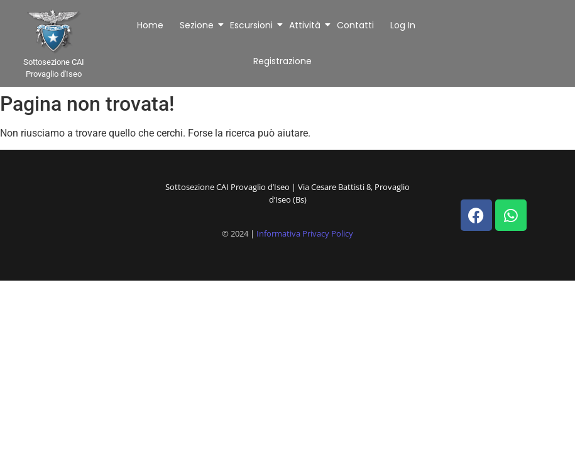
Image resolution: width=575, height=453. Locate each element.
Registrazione (282, 61)
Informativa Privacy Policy (304, 233)
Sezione (198, 25)
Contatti (355, 25)
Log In (402, 25)
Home (150, 25)
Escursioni (252, 25)
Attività (305, 25)
